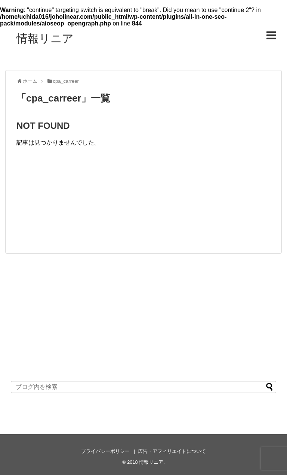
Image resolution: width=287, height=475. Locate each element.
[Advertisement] (143, 202)
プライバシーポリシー (105, 451)
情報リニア (45, 38)
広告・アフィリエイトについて (172, 451)
